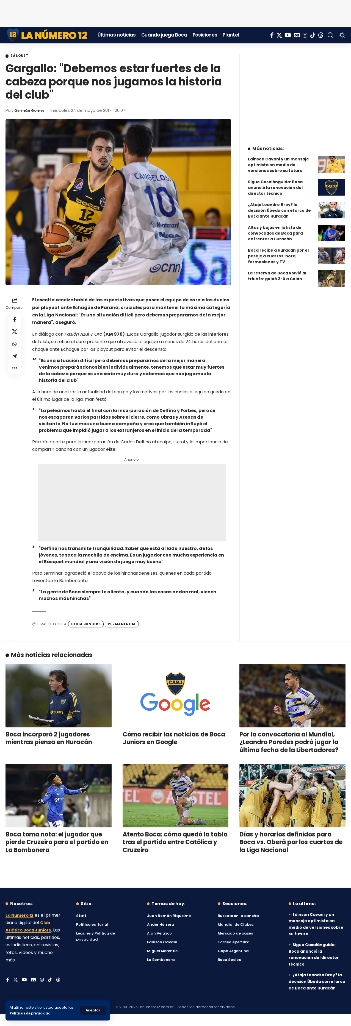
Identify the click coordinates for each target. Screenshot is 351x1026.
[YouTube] (287, 35)
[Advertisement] (175, 12)
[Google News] (296, 35)
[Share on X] (14, 334)
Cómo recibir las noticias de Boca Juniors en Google (174, 739)
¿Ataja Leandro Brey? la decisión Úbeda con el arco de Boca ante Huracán (279, 206)
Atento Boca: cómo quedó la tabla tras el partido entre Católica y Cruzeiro (175, 843)
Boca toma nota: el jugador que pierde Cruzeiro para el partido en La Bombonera (56, 843)
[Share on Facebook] (14, 320)
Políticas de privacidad (32, 1013)
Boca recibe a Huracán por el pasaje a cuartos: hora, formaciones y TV (278, 251)
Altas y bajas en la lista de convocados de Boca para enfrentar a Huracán (275, 229)
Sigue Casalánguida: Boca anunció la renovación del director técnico (275, 183)
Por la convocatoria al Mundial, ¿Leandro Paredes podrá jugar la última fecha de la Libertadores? (289, 743)
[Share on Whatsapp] (14, 347)
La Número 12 (20, 916)
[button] (93, 1010)
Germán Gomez (31, 111)
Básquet (21, 56)
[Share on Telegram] (14, 360)
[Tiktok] (313, 35)
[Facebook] (272, 35)
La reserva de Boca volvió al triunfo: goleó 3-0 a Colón (277, 271)
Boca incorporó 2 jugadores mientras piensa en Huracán (48, 739)
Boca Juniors (86, 624)
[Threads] (321, 35)
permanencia (122, 624)
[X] (279, 35)
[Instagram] (305, 35)
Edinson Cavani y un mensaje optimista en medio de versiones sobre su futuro (278, 160)
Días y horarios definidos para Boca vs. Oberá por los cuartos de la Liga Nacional (290, 843)
